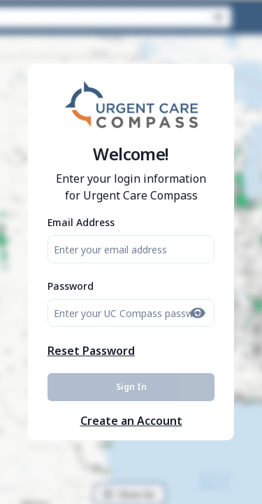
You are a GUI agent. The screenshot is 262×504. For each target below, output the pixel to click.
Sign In (131, 387)
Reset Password (91, 350)
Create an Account (131, 420)
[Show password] (198, 313)
